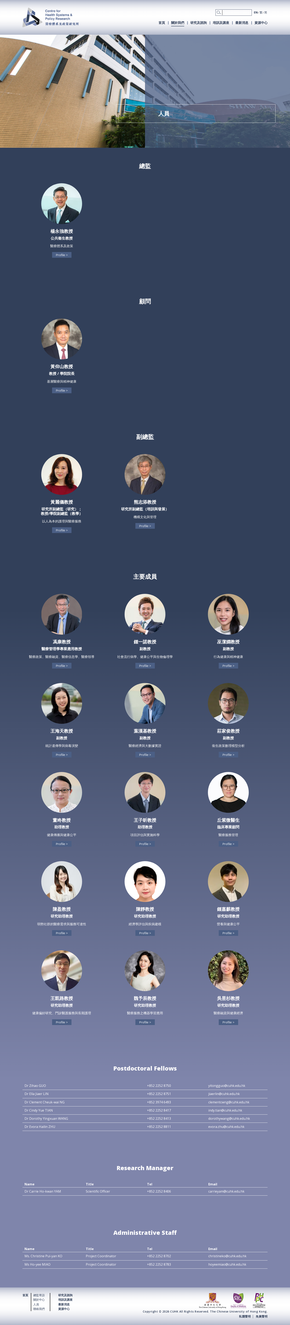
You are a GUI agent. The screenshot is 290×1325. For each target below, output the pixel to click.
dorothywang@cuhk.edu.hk (229, 1118)
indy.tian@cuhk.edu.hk (225, 1110)
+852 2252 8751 (159, 1094)
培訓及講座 (221, 22)
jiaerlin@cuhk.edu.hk (224, 1094)
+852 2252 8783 (159, 1264)
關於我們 (177, 22)
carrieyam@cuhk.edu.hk (226, 1191)
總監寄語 (39, 1295)
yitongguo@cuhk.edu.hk (226, 1085)
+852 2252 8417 (159, 1110)
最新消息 (241, 22)
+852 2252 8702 (159, 1256)
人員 (36, 1304)
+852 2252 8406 (159, 1191)
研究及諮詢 (198, 22)
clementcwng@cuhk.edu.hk (228, 1102)
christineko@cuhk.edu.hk (227, 1256)
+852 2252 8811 (159, 1126)
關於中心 (39, 1300)
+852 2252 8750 (159, 1085)
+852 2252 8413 (159, 1118)
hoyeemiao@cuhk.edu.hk (227, 1264)
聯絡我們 (39, 1309)
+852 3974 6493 (159, 1102)
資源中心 (261, 22)
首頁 (161, 22)
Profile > (62, 255)
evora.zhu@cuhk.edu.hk (226, 1126)
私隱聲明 (245, 1316)
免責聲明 (262, 1316)
